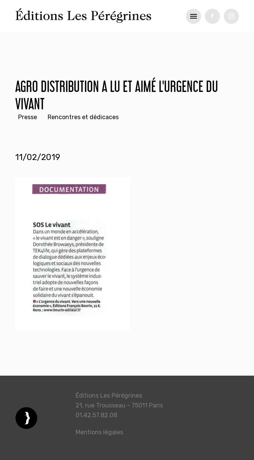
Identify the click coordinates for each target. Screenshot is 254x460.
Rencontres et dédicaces (83, 117)
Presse (27, 117)
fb (212, 16)
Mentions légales (99, 432)
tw (231, 16)
